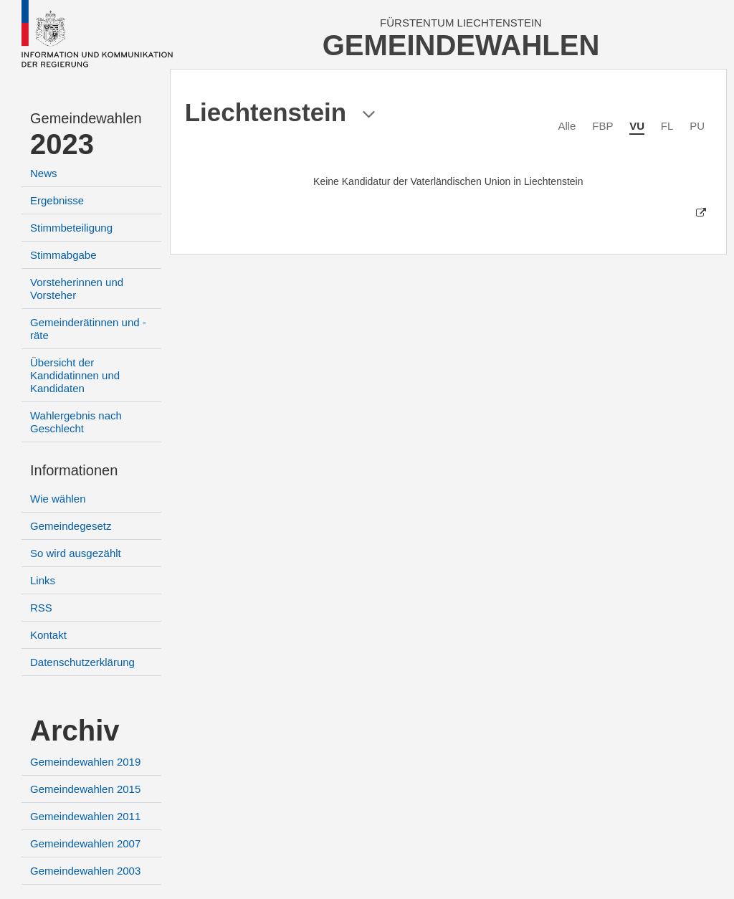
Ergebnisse (57, 200)
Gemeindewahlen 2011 (85, 816)
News (43, 173)
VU (636, 126)
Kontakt (48, 635)
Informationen (74, 470)
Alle (567, 126)
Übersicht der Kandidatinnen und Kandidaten (75, 375)
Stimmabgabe (63, 255)
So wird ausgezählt (75, 553)
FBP (602, 126)
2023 (62, 144)
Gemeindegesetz (70, 526)
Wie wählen (58, 499)
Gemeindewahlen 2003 (85, 871)
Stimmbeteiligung (71, 228)
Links (42, 580)
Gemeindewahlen (86, 118)
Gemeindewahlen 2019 (85, 762)
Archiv (75, 730)
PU (697, 126)
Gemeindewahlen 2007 (85, 843)
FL (667, 126)
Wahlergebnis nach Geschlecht (76, 421)
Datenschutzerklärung (82, 662)
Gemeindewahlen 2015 (85, 789)
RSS (41, 607)
